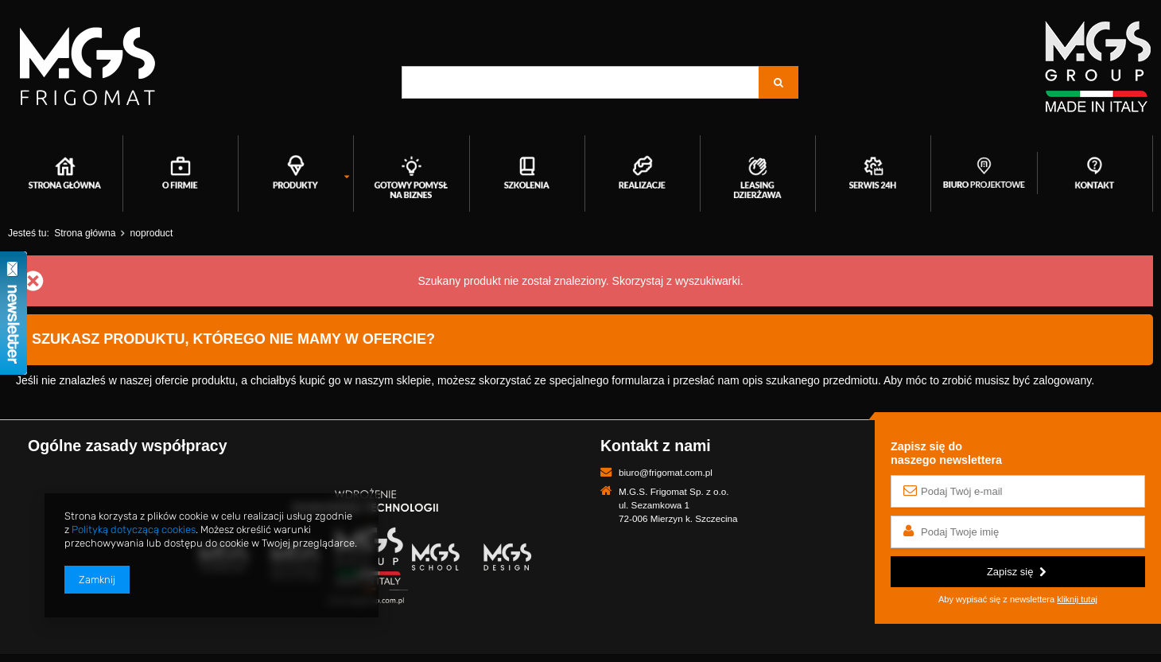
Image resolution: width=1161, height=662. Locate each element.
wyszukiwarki (707, 281)
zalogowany (1062, 380)
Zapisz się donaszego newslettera (946, 453)
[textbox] (580, 82)
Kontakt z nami (655, 445)
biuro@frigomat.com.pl (666, 472)
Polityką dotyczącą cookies (134, 529)
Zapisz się (1016, 572)
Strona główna (84, 233)
